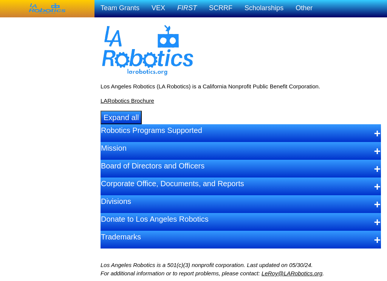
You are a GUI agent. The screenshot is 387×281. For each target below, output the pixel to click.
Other (304, 8)
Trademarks (121, 237)
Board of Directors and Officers (152, 166)
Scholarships (264, 8)
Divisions (116, 201)
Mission (114, 148)
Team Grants (120, 8)
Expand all (121, 117)
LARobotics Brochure (127, 100)
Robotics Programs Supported (151, 130)
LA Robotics (21, 24)
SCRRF (220, 8)
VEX (158, 8)
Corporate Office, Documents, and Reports (172, 183)
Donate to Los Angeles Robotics (155, 219)
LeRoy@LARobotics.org (292, 273)
